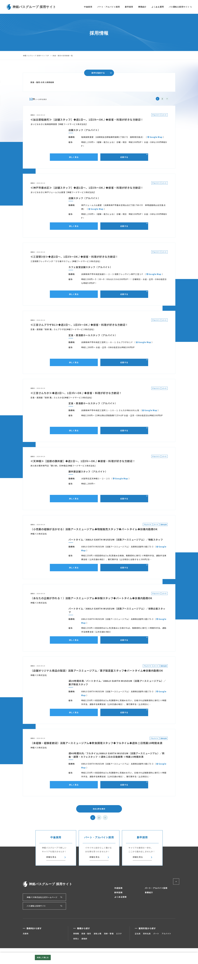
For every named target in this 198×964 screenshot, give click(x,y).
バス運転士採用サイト (179, 7)
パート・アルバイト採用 (108, 7)
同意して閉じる (43, 957)
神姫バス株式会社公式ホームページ (42, 897)
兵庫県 (25, 933)
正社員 (138, 933)
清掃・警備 (109, 933)
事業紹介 (142, 7)
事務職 (76, 933)
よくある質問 (157, 7)
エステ (119, 933)
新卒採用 (129, 7)
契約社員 (147, 933)
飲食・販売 (86, 933)
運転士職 (97, 933)
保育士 (76, 938)
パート (156, 933)
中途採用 (88, 7)
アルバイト (166, 933)
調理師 (84, 938)
